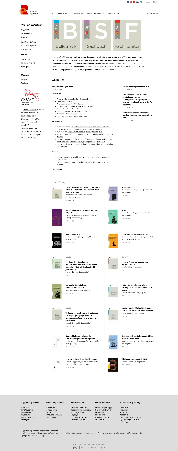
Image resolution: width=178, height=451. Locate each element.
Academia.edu (126, 415)
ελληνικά (24, 79)
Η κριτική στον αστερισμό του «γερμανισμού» (135, 263)
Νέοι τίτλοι (25, 407)
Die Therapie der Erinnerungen (83, 106)
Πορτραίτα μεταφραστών (81, 410)
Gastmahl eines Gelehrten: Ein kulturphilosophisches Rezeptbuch (80, 337)
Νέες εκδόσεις (26, 49)
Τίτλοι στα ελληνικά (54, 415)
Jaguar (74, 114)
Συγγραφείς (25, 29)
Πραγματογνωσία (28, 63)
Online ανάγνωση (77, 66)
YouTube (123, 412)
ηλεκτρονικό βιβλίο (60, 69)
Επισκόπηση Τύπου (78, 420)
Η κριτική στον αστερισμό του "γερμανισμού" (85, 132)
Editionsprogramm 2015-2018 (134, 359)
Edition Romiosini (60, 13)
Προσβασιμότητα (102, 417)
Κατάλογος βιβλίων (95, 13)
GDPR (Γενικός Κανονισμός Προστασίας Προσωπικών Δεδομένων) (130, 419)
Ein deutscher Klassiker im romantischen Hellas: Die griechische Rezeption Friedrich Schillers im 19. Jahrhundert (81, 266)
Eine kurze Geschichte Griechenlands (81, 359)
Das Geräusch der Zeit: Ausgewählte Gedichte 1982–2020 (137, 337)
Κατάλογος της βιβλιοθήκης (27, 411)
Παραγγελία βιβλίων (29, 46)
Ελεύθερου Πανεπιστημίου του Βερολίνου (29, 128)
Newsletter (113, 13)
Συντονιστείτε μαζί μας (130, 402)
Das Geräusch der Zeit (79, 111)
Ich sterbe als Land (79, 116)
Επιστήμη (25, 66)
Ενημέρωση (78, 13)
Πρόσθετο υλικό (77, 402)
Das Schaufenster (77, 104)
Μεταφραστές (26, 33)
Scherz (70, 101)
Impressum (100, 420)
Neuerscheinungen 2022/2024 (64, 86)
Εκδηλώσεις (100, 412)
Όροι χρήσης (51, 417)
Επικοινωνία (100, 415)
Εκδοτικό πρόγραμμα (55, 402)
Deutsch (24, 83)
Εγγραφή (147, 2)
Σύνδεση (156, 2)
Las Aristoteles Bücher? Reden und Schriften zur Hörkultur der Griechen (137, 309)
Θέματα (24, 37)
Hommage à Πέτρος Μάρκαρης (79, 413)
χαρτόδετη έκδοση (91, 69)
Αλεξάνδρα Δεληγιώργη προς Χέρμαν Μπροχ (81, 211)
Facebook (124, 410)
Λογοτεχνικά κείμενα (79, 407)
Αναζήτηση (153, 13)
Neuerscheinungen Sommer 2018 (136, 86)
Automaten (127, 187)
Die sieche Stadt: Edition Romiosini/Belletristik (76, 286)
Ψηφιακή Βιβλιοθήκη (30, 402)
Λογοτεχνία (25, 59)
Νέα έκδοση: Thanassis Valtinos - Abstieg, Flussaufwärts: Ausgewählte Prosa (137, 115)
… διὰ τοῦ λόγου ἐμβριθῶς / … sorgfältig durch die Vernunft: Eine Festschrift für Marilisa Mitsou (83, 189)
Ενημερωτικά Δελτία (79, 417)
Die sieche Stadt (78, 109)
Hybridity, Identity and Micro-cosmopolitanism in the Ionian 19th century (137, 287)
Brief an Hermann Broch (82, 99)
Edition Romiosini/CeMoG (85, 57)
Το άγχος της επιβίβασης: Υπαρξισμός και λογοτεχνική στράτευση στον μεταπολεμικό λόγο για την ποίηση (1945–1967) (82, 317)
